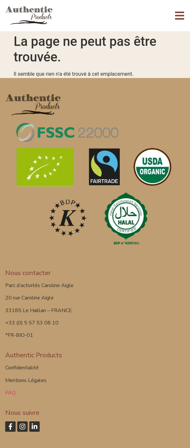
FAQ (10, 392)
